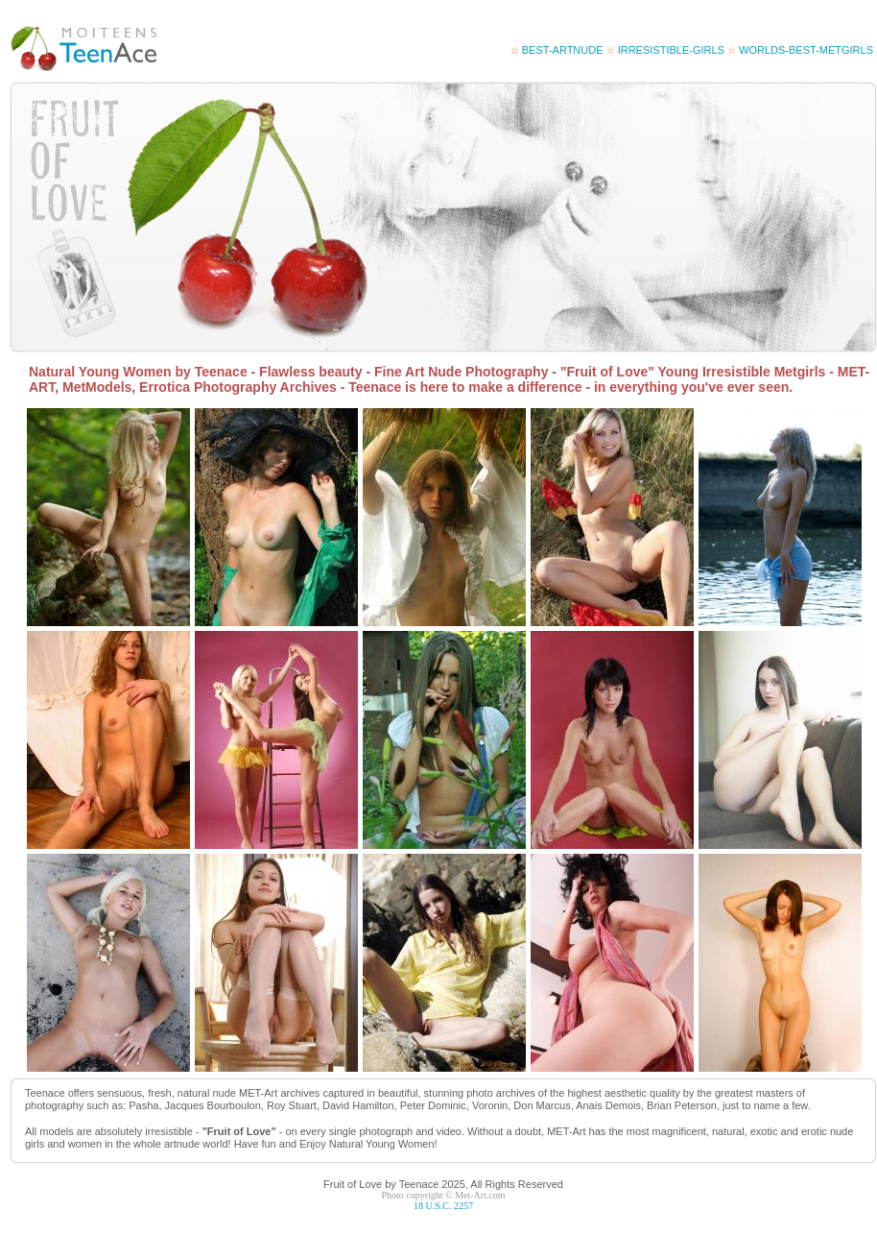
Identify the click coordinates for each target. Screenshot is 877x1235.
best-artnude (557, 50)
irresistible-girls (665, 50)
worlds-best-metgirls (800, 50)
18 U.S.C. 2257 (443, 1205)
